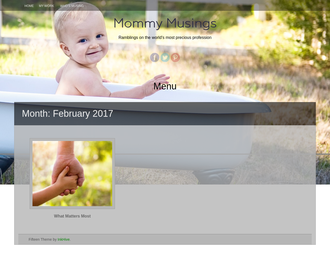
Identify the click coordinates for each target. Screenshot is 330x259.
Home (29, 6)
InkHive (64, 239)
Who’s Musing (72, 6)
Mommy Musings (165, 22)
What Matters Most (72, 216)
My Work (46, 6)
